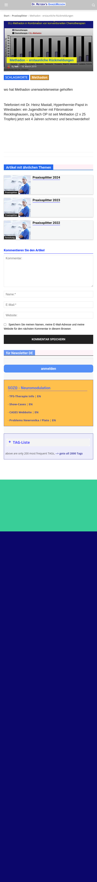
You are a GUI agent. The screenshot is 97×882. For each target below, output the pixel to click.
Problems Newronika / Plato (29, 420)
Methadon (39, 77)
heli (16, 66)
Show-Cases (17, 404)
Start (6, 15)
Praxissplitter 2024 (46, 177)
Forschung (10, 237)
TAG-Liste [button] (19, 442)
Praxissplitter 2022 (46, 223)
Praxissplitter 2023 (46, 200)
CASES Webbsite (20, 412)
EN (39, 396)
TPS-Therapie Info (21, 396)
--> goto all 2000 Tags (69, 453)
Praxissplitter (19, 15)
